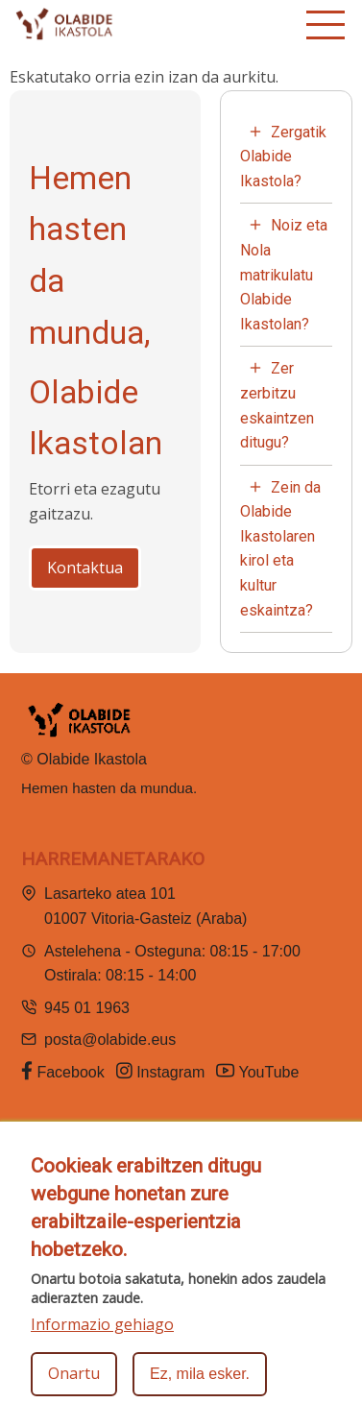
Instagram (160, 1070)
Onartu (74, 1375)
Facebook (63, 1070)
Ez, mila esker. (200, 1375)
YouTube (259, 1070)
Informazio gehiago (102, 1325)
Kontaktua (85, 567)
